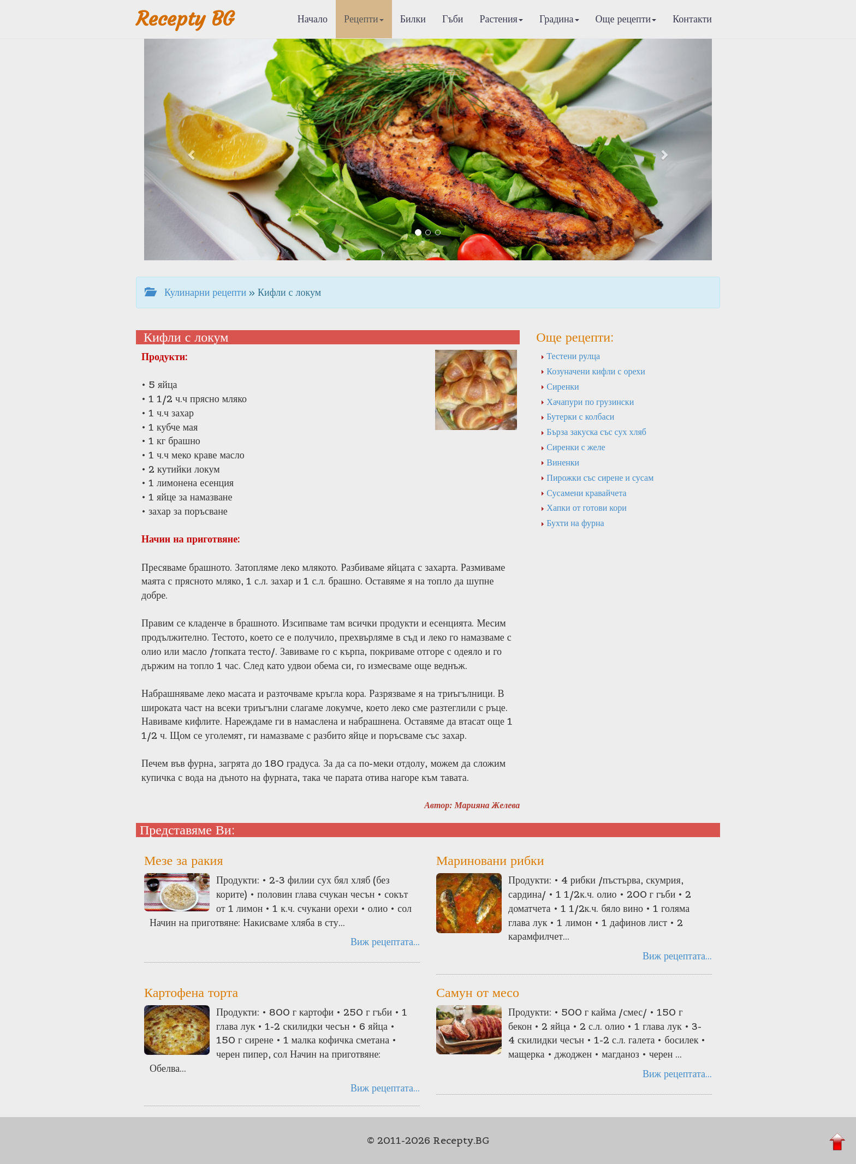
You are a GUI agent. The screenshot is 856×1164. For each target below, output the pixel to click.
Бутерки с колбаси (577, 416)
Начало (313, 19)
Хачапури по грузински (587, 401)
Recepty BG (185, 19)
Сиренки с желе (572, 446)
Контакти (692, 19)
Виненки (559, 462)
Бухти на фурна (572, 522)
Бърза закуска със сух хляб (593, 431)
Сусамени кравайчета (583, 492)
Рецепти (364, 19)
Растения (501, 19)
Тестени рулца (570, 355)
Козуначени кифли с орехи (592, 371)
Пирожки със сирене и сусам (596, 477)
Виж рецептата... (385, 941)
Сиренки (559, 386)
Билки (413, 19)
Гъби (452, 19)
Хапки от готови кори (583, 507)
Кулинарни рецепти (195, 292)
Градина (559, 19)
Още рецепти (626, 19)
